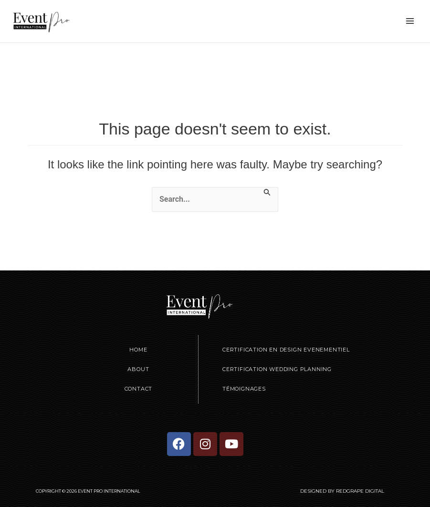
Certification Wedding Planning (277, 369)
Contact (139, 388)
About (138, 369)
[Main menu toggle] (409, 20)
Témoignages (244, 388)
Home (138, 349)
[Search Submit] (267, 192)
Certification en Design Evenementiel (286, 349)
